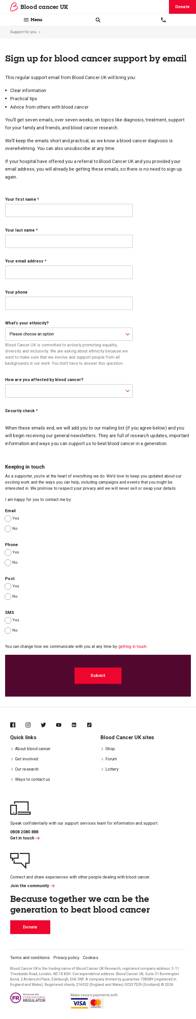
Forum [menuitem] (109, 759)
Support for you (23, 32)
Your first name (22, 199)
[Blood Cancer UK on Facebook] (18, 725)
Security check (21, 410)
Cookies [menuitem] (90, 957)
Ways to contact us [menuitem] (30, 779)
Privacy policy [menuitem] (66, 957)
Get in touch (25, 838)
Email (10, 510)
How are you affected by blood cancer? (44, 379)
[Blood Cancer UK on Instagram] (33, 725)
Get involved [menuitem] (24, 759)
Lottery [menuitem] (110, 769)
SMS (9, 612)
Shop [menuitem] (108, 748)
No (15, 528)
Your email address (25, 261)
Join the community (32, 885)
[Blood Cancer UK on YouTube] (63, 725)
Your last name (21, 230)
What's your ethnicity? (27, 323)
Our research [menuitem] (24, 769)
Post (10, 578)
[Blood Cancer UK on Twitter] (48, 725)
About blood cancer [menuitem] (30, 748)
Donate (182, 6)
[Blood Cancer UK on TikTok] (94, 725)
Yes (16, 518)
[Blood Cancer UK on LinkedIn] (79, 725)
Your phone (16, 292)
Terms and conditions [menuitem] (30, 957)
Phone (11, 544)
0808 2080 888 (24, 831)
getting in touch (132, 646)
